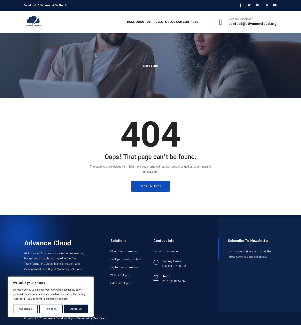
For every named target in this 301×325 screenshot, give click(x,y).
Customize (25, 309)
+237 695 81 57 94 (173, 281)
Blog (162, 22)
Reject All (51, 309)
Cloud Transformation (124, 251)
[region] (51, 297)
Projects (144, 22)
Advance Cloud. (53, 318)
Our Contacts (184, 22)
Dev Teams (100, 318)
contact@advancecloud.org (252, 23)
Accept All (76, 309)
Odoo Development (122, 283)
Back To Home (150, 186)
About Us (123, 22)
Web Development (122, 275)
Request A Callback (53, 5)
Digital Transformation (124, 267)
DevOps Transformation (125, 259)
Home (105, 22)
